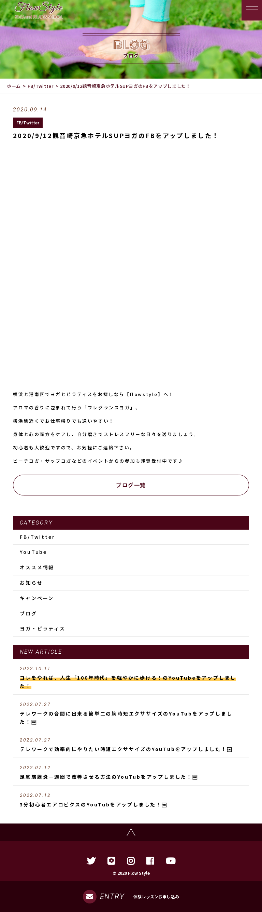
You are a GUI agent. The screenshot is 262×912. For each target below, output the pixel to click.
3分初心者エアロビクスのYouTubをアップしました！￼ (131, 800)
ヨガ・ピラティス (42, 628)
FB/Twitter (41, 86)
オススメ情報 (37, 567)
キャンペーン (37, 598)
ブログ (28, 613)
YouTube (33, 551)
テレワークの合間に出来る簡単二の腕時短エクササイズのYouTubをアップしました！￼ (131, 713)
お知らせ (31, 582)
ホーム (14, 86)
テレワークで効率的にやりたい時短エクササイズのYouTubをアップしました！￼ (131, 744)
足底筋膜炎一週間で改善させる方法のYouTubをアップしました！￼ (131, 772)
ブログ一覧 (131, 485)
